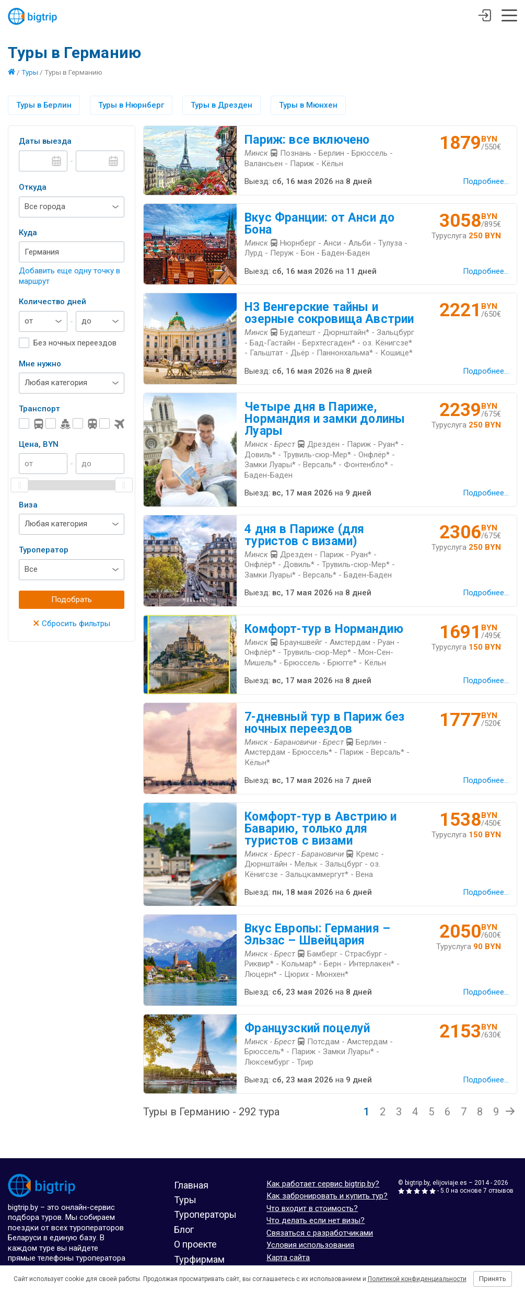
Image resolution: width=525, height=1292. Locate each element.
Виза (28, 505)
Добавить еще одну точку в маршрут (69, 276)
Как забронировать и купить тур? (327, 1196)
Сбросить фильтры (71, 623)
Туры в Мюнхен (308, 105)
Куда (28, 232)
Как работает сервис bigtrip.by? (322, 1184)
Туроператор (43, 550)
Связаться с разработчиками (319, 1233)
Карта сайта (288, 1257)
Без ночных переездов (74, 343)
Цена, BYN (39, 444)
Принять (492, 1279)
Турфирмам (199, 1259)
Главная (191, 1185)
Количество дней (52, 301)
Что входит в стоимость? (312, 1208)
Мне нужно (40, 363)
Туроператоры (205, 1214)
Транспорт (39, 408)
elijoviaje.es (450, 1182)
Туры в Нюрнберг (131, 105)
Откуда (32, 187)
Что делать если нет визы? (315, 1220)
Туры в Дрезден (221, 105)
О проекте (195, 1244)
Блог (184, 1229)
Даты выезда (45, 141)
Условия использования (310, 1245)
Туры (29, 72)
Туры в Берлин (44, 105)
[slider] (19, 485)
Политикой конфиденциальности (417, 1279)
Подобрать (71, 599)
